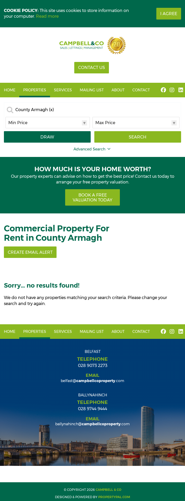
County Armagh (34, 110)
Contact (141, 90)
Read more (47, 16)
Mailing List (92, 90)
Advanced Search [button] (92, 149)
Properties (34, 90)
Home (9, 90)
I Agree (168, 13)
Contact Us (91, 67)
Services (63, 90)
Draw (47, 137)
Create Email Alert (30, 252)
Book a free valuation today (92, 197)
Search (137, 137)
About (118, 90)
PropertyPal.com (114, 497)
